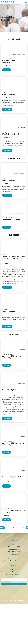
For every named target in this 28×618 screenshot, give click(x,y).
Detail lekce (6, 70)
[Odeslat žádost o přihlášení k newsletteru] (14, 584)
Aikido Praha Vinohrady (14, 595)
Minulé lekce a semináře (14, 551)
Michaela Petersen (21, 127)
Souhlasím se (15, 587)
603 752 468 (15, 560)
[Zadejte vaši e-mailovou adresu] (14, 579)
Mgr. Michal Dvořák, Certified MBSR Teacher (17, 54)
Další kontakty (14, 562)
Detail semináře (7, 109)
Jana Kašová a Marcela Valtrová (18, 88)
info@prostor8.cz (16, 558)
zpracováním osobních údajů (18, 587)
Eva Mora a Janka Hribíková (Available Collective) (15, 213)
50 (23, 527)
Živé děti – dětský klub (14, 594)
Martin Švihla (14, 597)
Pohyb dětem (22, 349)
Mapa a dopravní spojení (14, 549)
